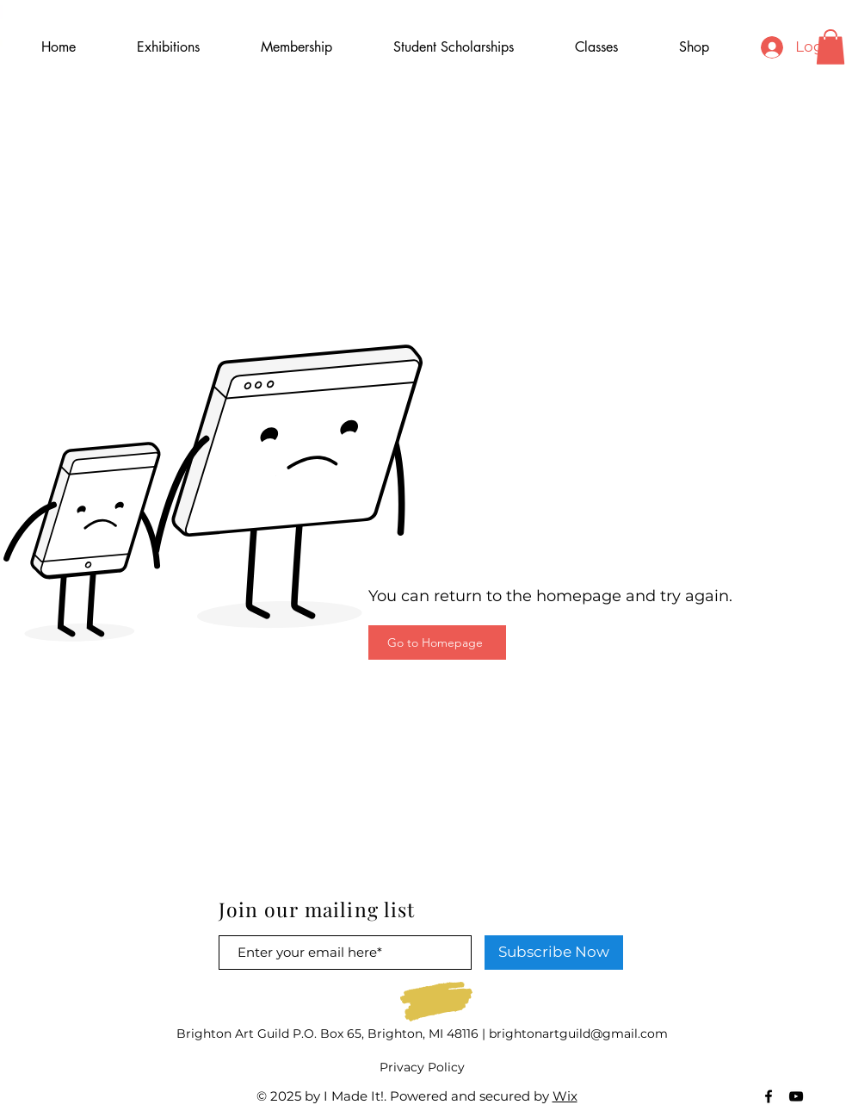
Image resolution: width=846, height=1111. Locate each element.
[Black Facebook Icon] (768, 1096)
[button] (830, 47)
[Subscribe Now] (554, 952)
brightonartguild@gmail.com (578, 1033)
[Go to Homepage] (437, 642)
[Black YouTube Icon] (796, 1096)
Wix (565, 1096)
